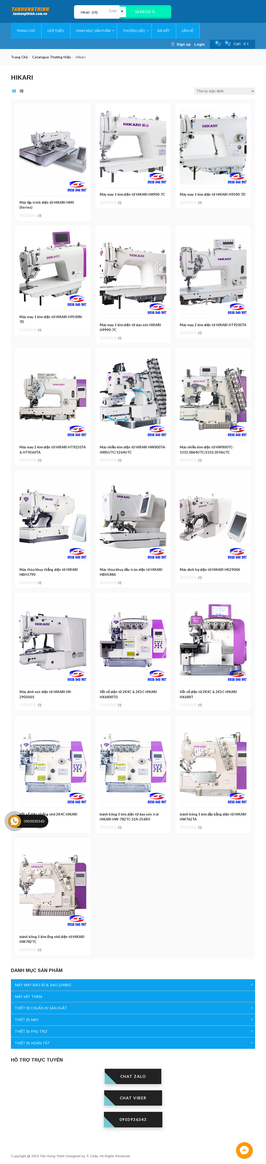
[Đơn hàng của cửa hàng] (224, 91)
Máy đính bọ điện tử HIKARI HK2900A (211, 566)
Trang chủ (19, 57)
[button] (239, 44)
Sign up (184, 44)
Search (145, 12)
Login (199, 44)
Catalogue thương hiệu (51, 57)
